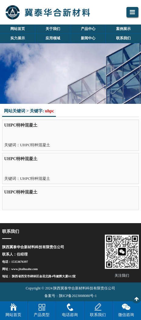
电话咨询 (70, 314)
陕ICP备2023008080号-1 (78, 296)
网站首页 (13, 314)
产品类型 (42, 314)
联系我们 (98, 314)
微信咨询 (126, 314)
